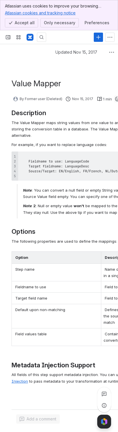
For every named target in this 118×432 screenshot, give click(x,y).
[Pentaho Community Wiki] (30, 37)
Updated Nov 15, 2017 (76, 52)
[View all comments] (104, 394)
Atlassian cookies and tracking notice (40, 12)
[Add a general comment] (38, 419)
